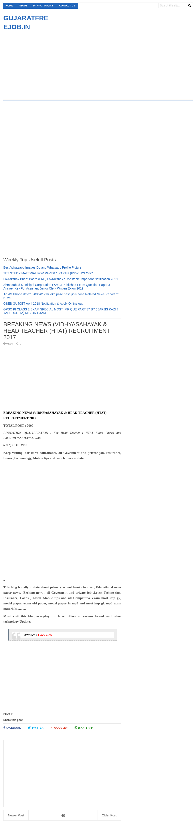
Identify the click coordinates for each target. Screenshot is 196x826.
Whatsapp (84, 727)
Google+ (59, 727)
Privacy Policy (43, 5)
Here (49, 635)
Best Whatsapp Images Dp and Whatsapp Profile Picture (42, 267)
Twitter (36, 727)
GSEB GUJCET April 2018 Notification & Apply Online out (43, 303)
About (23, 5)
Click (42, 635)
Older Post (109, 815)
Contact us (67, 5)
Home (9, 5)
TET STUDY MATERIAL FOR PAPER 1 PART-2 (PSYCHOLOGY (48, 273)
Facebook (12, 727)
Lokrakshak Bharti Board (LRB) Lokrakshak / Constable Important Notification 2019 (60, 279)
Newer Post (16, 815)
